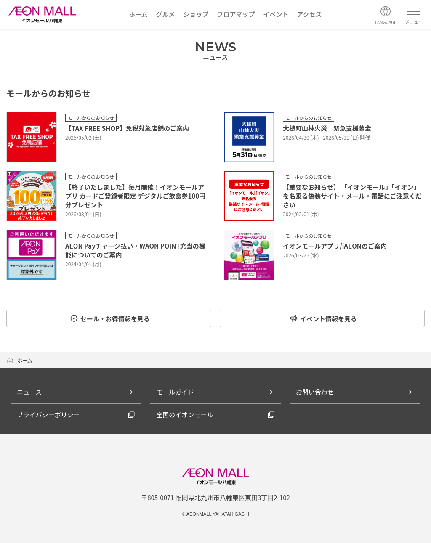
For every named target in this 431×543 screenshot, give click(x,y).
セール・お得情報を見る (110, 318)
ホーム (19, 360)
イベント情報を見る (323, 318)
